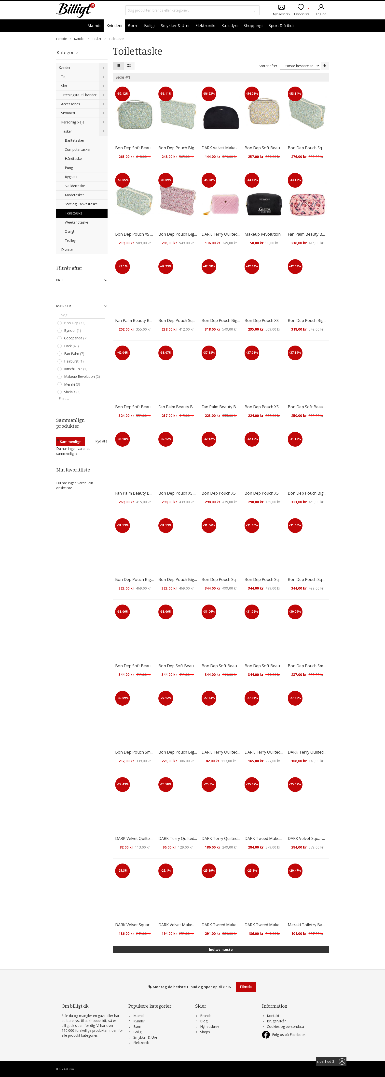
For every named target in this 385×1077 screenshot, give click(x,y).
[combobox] (192, 10)
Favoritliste (301, 12)
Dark (72, 346)
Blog (203, 1021)
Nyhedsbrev (281, 14)
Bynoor (73, 330)
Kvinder (79, 39)
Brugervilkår (276, 1021)
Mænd (138, 1015)
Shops (205, 1032)
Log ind (321, 14)
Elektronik (141, 1042)
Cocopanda (76, 338)
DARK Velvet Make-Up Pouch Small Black (195, 924)
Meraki (72, 384)
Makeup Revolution (82, 376)
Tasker (97, 39)
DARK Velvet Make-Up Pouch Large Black (239, 148)
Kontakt (273, 1015)
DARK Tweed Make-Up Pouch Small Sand (282, 924)
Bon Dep (75, 323)
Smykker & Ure (145, 1037)
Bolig (137, 1032)
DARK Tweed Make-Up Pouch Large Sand (283, 838)
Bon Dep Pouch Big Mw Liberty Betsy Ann (196, 752)
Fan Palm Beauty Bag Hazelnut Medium (151, 320)
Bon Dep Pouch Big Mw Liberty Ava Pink (195, 234)
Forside (62, 39)
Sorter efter (268, 65)
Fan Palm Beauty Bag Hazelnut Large (192, 407)
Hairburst (74, 361)
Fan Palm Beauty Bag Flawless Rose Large (326, 234)
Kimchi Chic (76, 369)
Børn (137, 1026)
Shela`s (73, 392)
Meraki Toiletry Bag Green (312, 924)
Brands (205, 1015)
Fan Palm (74, 353)
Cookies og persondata (285, 1026)
